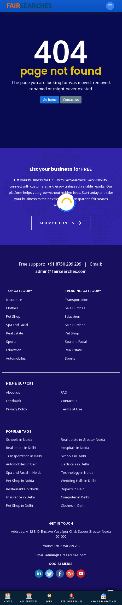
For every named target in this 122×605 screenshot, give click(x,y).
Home (8, 598)
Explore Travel (71, 598)
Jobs (49, 598)
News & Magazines (104, 598)
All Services (29, 598)
